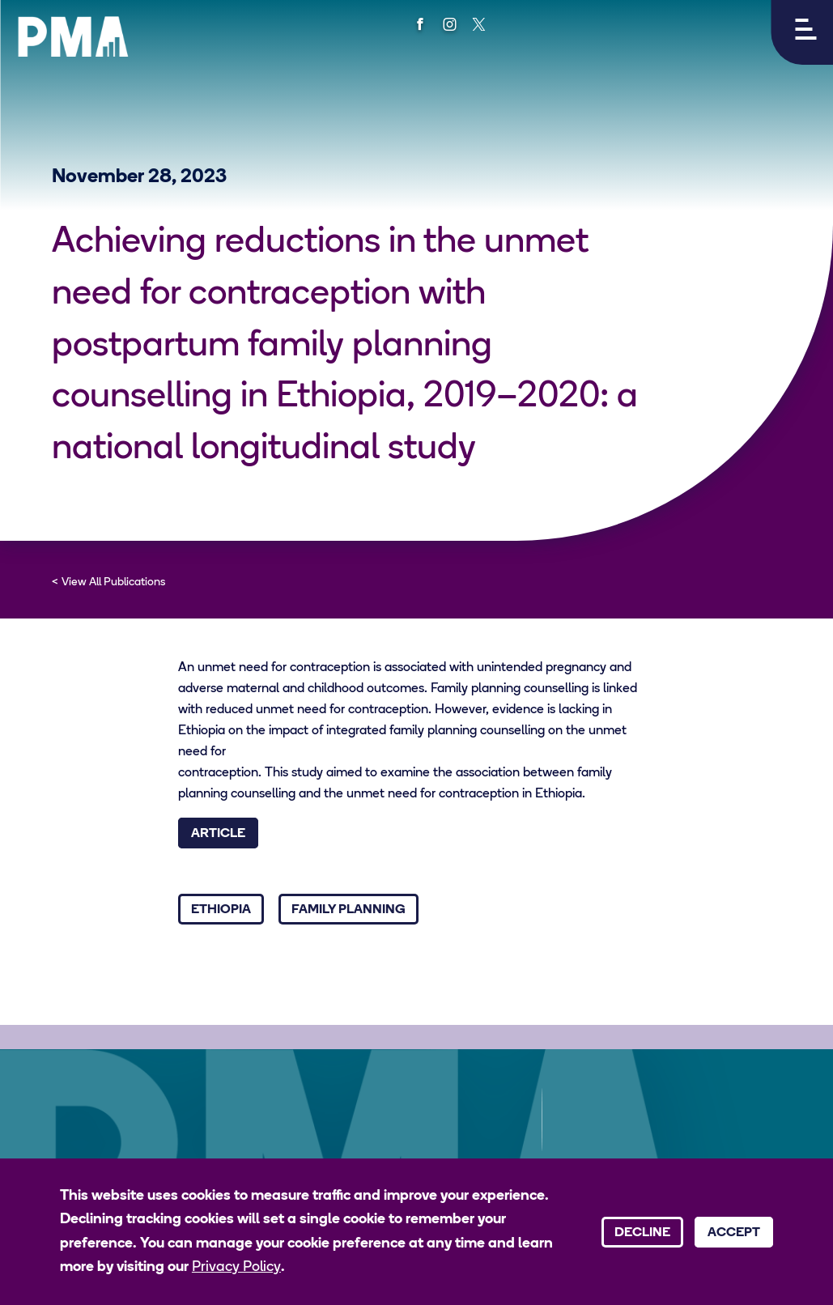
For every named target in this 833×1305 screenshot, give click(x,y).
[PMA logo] (73, 36)
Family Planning (348, 909)
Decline (642, 1232)
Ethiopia (221, 909)
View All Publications (113, 582)
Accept (734, 1232)
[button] (802, 32)
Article (218, 833)
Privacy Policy (236, 1267)
